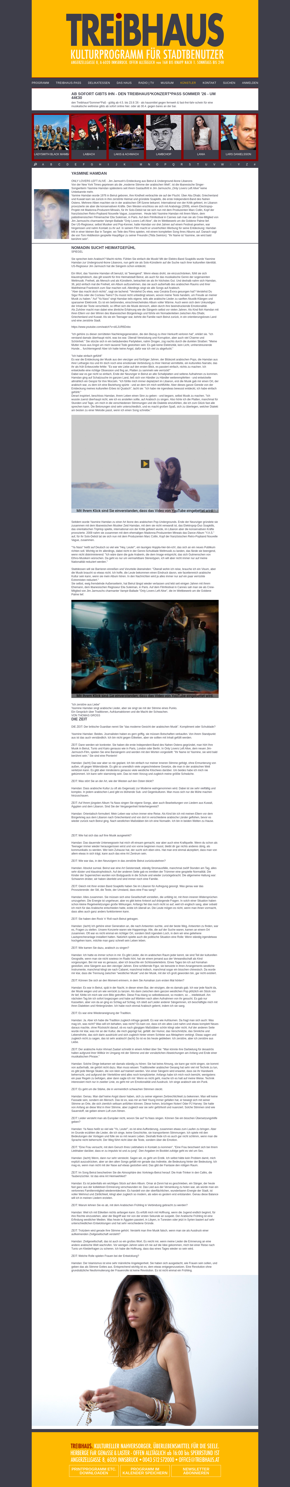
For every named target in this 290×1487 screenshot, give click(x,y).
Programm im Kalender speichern (145, 1471)
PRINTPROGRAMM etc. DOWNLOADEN (94, 1471)
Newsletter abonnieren (196, 1471)
